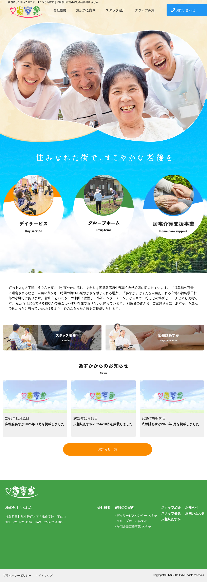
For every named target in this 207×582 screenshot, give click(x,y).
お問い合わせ (183, 10)
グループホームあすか (132, 521)
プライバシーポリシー (17, 575)
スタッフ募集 (144, 10)
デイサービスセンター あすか (137, 515)
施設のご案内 (86, 10)
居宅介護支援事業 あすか (134, 526)
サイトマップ (43, 575)
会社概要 (59, 10)
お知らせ (191, 507)
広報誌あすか (171, 519)
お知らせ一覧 (107, 449)
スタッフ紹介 (115, 10)
